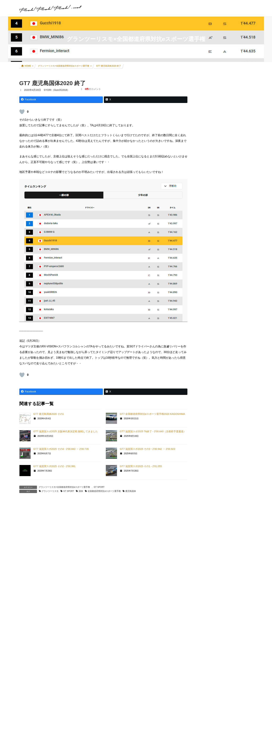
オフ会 (204, 479)
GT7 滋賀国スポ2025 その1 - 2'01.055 (141, 466)
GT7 (203, 367)
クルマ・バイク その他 (216, 343)
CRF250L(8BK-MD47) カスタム (220, 261)
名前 (23, 572)
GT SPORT (99, 487)
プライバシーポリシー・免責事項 (219, 659)
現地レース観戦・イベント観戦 (220, 316)
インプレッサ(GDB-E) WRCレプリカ (223, 296)
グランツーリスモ (50, 491)
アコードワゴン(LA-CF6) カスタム (222, 289)
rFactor (205, 466)
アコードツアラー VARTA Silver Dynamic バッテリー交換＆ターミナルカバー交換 (233, 106)
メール (25, 592)
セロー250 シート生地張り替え (42, 733)
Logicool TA (207, 426)
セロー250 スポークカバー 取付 (130, 733)
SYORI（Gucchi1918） (233, 531)
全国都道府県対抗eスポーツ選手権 (104, 491)
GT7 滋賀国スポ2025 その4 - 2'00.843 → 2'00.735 (61, 448)
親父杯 (204, 350)
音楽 (203, 486)
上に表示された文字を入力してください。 (46, 651)
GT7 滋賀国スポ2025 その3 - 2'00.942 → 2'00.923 (147, 448)
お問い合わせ (206, 655)
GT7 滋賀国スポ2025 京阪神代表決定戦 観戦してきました (65, 431)
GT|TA (204, 420)
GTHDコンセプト (210, 400)
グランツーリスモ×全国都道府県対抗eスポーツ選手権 (64, 487)
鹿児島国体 (130, 491)
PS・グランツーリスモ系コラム (218, 439)
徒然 (203, 493)
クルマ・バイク (209, 255)
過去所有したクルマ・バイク (219, 302)
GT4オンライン (209, 406)
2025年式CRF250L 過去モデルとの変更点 (225, 561)
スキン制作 (207, 472)
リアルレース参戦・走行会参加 (220, 309)
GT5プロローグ (209, 393)
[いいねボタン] (22, 111)
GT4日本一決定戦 (211, 413)
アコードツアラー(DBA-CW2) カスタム (225, 282)
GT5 (203, 386)
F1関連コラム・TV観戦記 (217, 323)
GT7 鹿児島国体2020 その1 (48, 414)
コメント (26, 523)
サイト (23, 611)
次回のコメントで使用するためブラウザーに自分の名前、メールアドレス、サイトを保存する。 (84, 631)
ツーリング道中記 (213, 330)
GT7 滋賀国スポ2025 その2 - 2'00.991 (54, 466)
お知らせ (206, 500)
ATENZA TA (207, 433)
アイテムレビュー (213, 336)
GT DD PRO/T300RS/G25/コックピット (223, 446)
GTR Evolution (209, 459)
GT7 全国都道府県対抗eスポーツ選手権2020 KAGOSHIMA (152, 414)
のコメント (93, 89)
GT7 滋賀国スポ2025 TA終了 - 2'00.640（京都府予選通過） (153, 431)
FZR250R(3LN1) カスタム (217, 275)
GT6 (203, 380)
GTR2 (204, 453)
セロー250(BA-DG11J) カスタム (221, 268)
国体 (81, 491)
